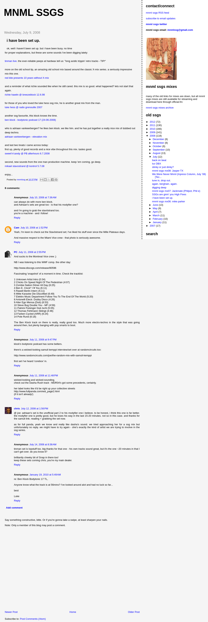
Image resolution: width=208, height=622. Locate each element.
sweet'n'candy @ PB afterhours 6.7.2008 (27, 153)
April (155, 211)
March (156, 215)
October (157, 146)
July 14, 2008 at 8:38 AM (42, 444)
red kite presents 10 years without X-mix (27, 77)
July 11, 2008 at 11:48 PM (43, 375)
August (157, 153)
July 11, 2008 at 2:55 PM (32, 252)
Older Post (134, 612)
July (155, 156)
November (159, 142)
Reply (17, 217)
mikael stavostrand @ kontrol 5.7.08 (24, 166)
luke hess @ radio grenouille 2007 (23, 107)
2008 (153, 135)
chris (17, 408)
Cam (16, 227)
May (155, 208)
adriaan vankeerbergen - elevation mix (26, 136)
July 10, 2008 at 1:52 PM (34, 227)
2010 (153, 128)
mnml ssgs (34, 12)
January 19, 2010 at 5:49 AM (45, 474)
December (159, 139)
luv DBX (156, 163)
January (157, 222)
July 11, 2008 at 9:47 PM (42, 339)
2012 (153, 121)
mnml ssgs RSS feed (157, 12)
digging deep (159, 187)
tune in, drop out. (161, 180)
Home (72, 612)
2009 (153, 132)
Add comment (14, 507)
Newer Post (11, 612)
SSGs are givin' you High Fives (169, 194)
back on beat (159, 160)
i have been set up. (162, 197)
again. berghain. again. (164, 183)
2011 (153, 125)
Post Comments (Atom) (33, 618)
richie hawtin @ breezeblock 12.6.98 (25, 94)
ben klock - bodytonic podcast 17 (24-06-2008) (30, 119)
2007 (153, 225)
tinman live (11, 61)
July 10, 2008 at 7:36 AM (42, 197)
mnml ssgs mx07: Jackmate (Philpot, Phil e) (176, 191)
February (158, 218)
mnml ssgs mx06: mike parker (168, 201)
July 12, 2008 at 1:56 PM (34, 408)
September (159, 149)
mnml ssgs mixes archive (160, 107)
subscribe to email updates (161, 18)
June (156, 204)
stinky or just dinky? (163, 167)
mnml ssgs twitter (156, 24)
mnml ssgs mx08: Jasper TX (167, 170)
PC (15, 252)
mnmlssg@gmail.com (180, 29)
